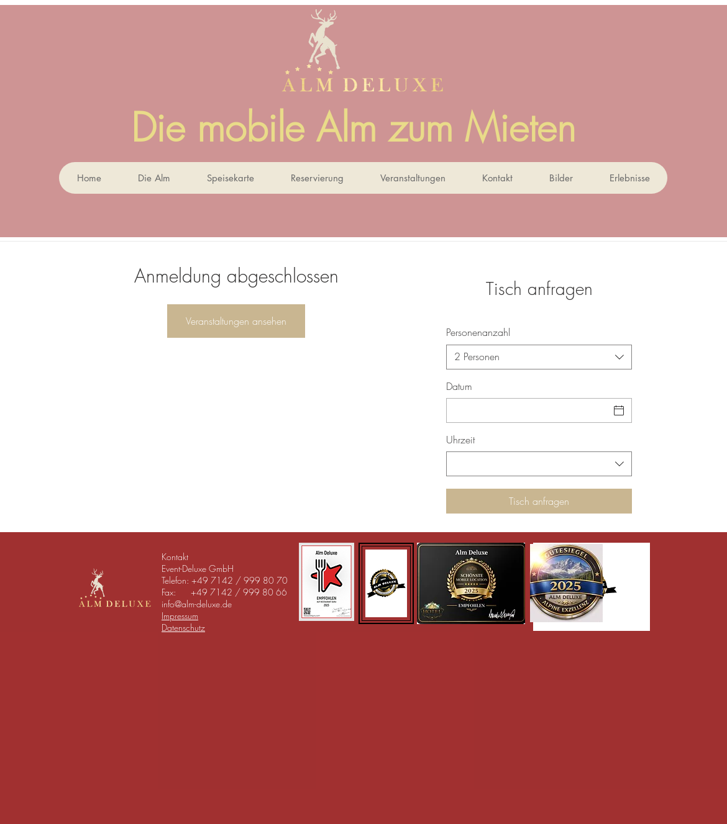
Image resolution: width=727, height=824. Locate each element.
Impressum (180, 616)
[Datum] (528, 410)
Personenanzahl (478, 332)
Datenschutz (183, 627)
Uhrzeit (460, 439)
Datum (459, 386)
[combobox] (539, 357)
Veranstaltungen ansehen (236, 321)
